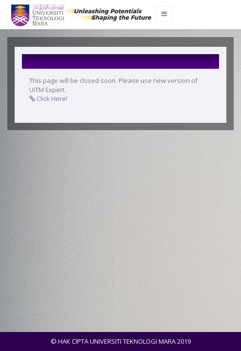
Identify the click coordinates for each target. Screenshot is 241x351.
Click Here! (48, 98)
